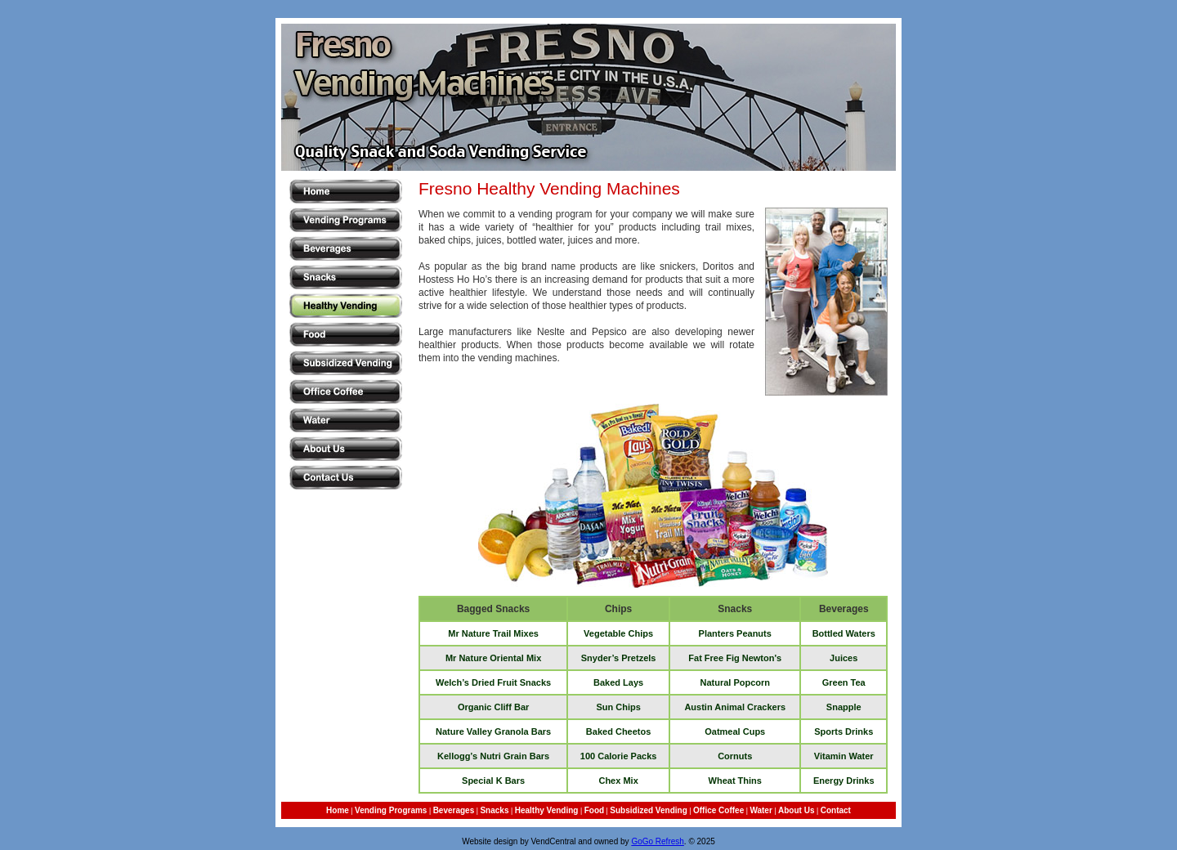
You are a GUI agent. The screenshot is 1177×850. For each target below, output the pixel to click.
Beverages (454, 810)
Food (594, 810)
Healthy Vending (547, 810)
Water (761, 810)
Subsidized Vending (648, 810)
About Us (796, 810)
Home (337, 810)
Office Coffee (718, 810)
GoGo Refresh (657, 841)
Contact (836, 810)
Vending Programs (391, 810)
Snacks (494, 810)
